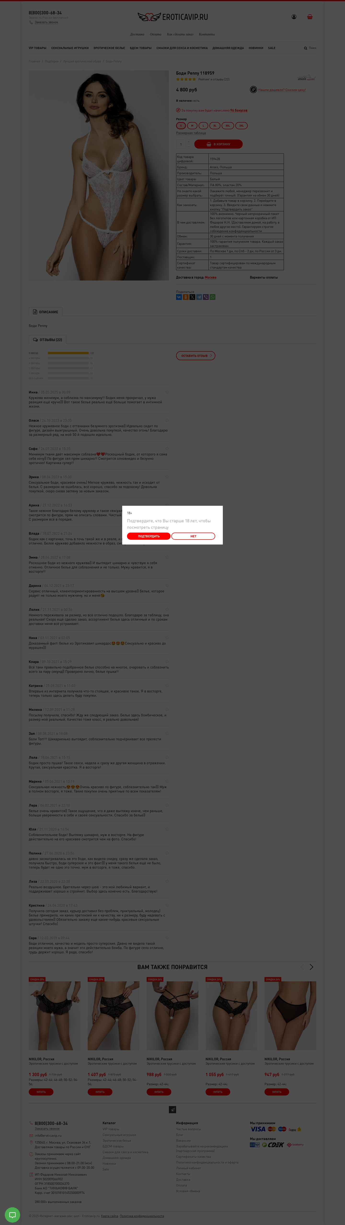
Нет (193, 536)
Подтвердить (149, 536)
